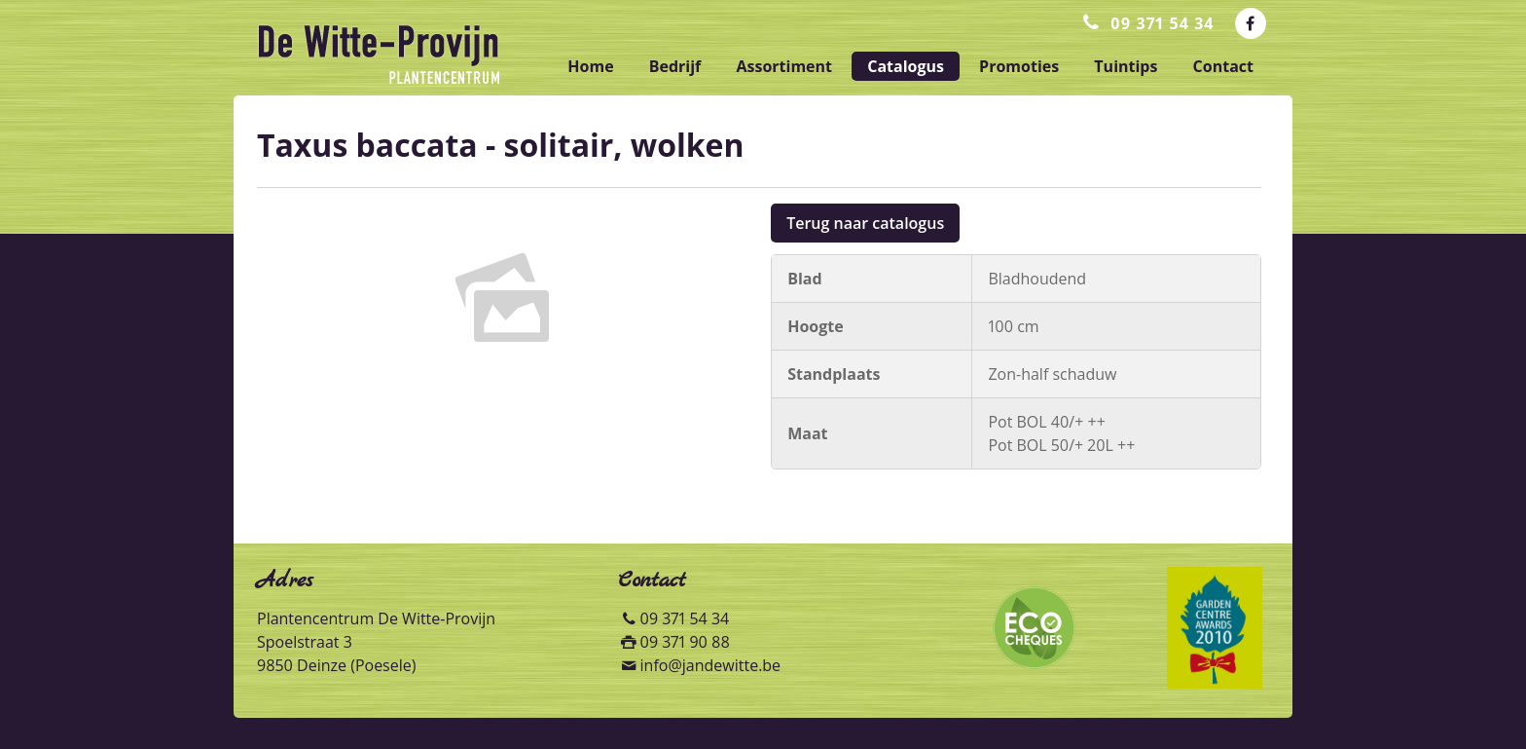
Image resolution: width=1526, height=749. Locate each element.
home (590, 66)
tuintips (1125, 66)
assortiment (784, 66)
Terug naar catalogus (865, 223)
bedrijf (675, 66)
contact (1223, 66)
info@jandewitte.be (710, 665)
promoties (1019, 66)
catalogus (905, 66)
